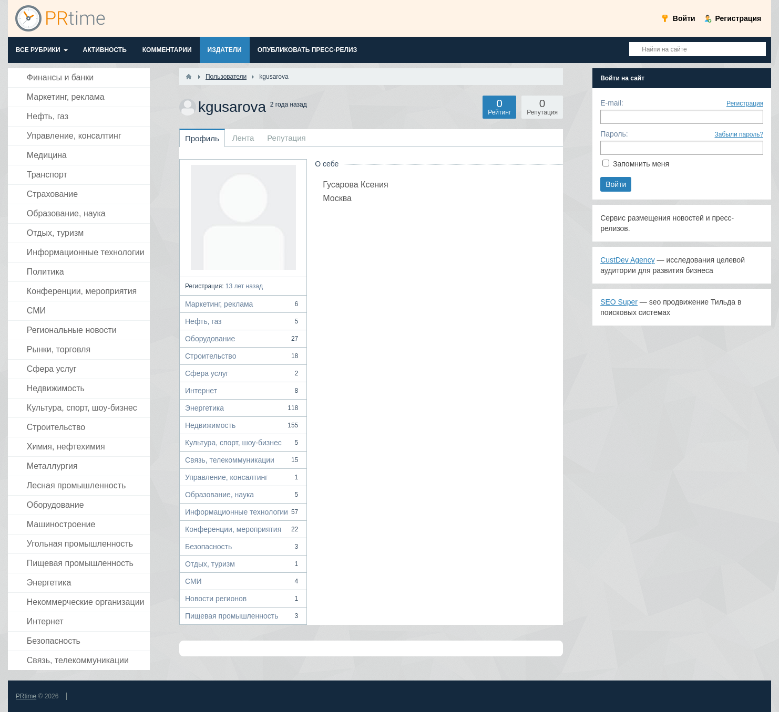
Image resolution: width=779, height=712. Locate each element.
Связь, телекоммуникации (243, 460)
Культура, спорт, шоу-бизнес (243, 442)
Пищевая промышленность (243, 616)
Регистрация (744, 103)
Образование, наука (243, 494)
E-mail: (611, 103)
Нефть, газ (243, 321)
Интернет (243, 390)
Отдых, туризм (243, 564)
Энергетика (243, 408)
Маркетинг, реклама (243, 304)
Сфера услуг (243, 373)
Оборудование (243, 338)
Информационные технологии (243, 512)
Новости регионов (243, 598)
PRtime (26, 696)
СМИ (243, 581)
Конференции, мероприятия (243, 529)
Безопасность (243, 546)
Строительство (243, 356)
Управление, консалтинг (243, 477)
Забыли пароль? (739, 134)
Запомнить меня (641, 164)
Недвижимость (243, 425)
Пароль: (614, 134)
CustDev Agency (627, 260)
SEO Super (619, 302)
